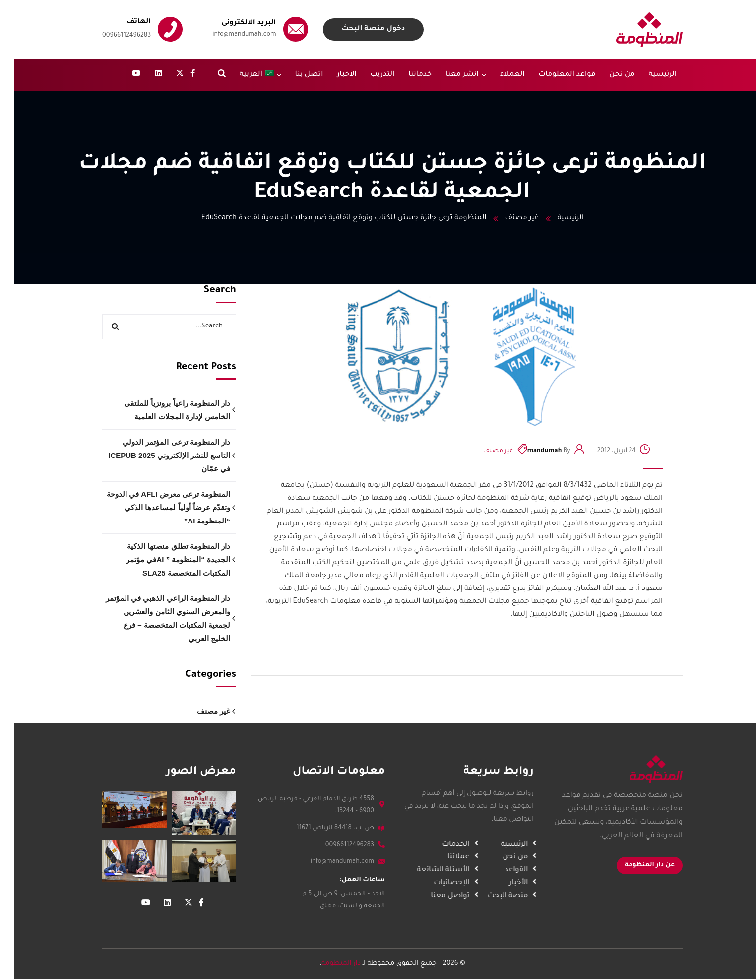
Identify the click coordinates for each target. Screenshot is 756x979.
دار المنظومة (326, 963)
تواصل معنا (430, 896)
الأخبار (498, 883)
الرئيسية (556, 218)
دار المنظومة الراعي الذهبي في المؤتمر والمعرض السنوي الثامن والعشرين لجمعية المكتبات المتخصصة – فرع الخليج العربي (153, 618)
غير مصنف (507, 218)
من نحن (496, 857)
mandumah (530, 451)
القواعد (497, 870)
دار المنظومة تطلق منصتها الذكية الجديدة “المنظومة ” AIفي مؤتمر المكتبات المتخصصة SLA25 (164, 559)
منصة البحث (487, 896)
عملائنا (439, 857)
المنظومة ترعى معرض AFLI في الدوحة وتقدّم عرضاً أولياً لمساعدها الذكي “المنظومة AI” (154, 507)
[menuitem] (246, 75)
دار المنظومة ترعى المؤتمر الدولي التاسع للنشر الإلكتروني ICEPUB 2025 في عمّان (155, 455)
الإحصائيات (432, 883)
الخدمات (436, 844)
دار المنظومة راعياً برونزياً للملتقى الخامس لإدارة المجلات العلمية (163, 410)
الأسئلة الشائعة (423, 870)
